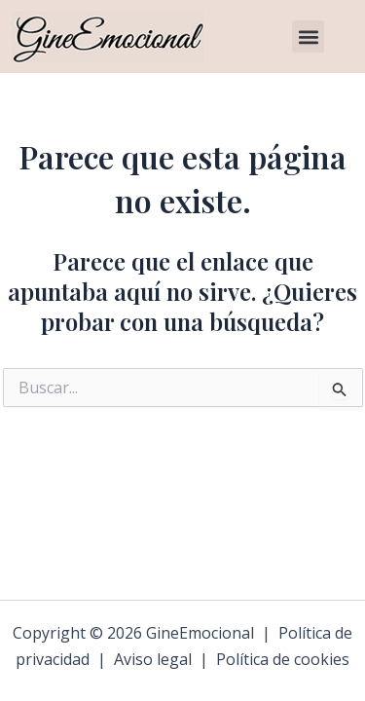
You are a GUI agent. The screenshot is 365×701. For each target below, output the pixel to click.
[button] (308, 36)
